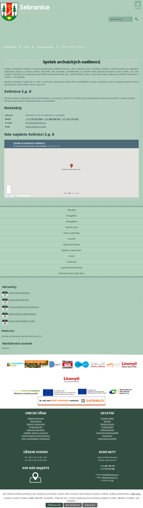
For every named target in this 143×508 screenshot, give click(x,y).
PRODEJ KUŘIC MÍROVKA (18, 300)
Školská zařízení (107, 424)
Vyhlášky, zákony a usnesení (36, 433)
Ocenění (71, 238)
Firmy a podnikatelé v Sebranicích (36, 438)
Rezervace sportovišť (107, 438)
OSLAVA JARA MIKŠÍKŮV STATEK (21, 321)
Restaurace (107, 436)
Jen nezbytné (73, 505)
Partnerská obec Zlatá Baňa (71, 273)
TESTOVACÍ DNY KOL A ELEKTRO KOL (23, 307)
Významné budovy (71, 244)
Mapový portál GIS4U (36, 430)
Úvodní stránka (10, 47)
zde (112, 480)
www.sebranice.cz (110, 477)
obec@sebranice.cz (110, 474)
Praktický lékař (107, 427)
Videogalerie (71, 221)
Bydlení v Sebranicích (71, 250)
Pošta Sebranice (107, 430)
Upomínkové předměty (71, 267)
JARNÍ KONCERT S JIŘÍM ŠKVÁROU (22, 314)
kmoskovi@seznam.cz (35, 122)
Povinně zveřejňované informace (36, 436)
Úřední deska (36, 421)
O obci (26, 47)
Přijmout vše (54, 505)
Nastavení (90, 505)
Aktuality (72, 210)
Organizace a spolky (45, 47)
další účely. (136, 493)
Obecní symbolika (71, 233)
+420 (33, 119)
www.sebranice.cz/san (35, 126)
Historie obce (71, 227)
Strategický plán (35, 427)
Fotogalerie (71, 215)
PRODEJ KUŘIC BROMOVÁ (19, 293)
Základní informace (36, 418)
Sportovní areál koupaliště (107, 433)
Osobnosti (71, 261)
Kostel (72, 256)
